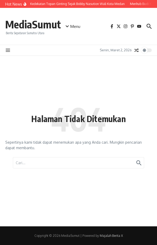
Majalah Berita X (111, 236)
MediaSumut (33, 24)
